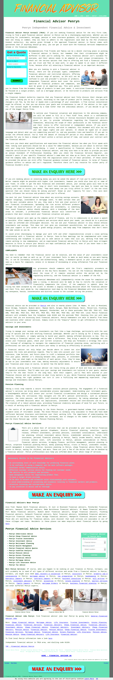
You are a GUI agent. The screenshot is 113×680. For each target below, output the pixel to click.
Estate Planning (99, 622)
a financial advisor (87, 571)
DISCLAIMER (103, 16)
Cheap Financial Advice (23, 622)
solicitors (77, 574)
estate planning (72, 581)
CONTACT (94, 16)
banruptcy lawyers (14, 579)
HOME (76, 16)
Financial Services (33, 625)
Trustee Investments (79, 622)
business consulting (71, 579)
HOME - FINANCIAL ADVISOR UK (56, 656)
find (12, 507)
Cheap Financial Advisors (32, 634)
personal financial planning (47, 437)
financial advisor (76, 42)
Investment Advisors (80, 627)
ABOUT (88, 16)
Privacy (106, 663)
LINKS (81, 16)
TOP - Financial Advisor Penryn (20, 646)
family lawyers (23, 583)
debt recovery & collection (47, 574)
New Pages (14, 663)
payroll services (99, 581)
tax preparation (65, 576)
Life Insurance (61, 622)
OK (97, 679)
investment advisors (22, 581)
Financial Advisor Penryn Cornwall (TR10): (26, 33)
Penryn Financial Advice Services (28, 529)
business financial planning (83, 583)
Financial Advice (13, 625)
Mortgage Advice (44, 622)
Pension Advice (22, 630)
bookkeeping (90, 576)
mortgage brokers (50, 583)
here (7, 524)
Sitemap (7, 663)
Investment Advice (14, 627)
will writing (98, 579)
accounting (48, 581)
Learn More (89, 679)
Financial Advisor (39, 630)
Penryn (43, 306)
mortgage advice (37, 576)
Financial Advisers (53, 625)
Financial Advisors (97, 625)
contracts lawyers (42, 579)
